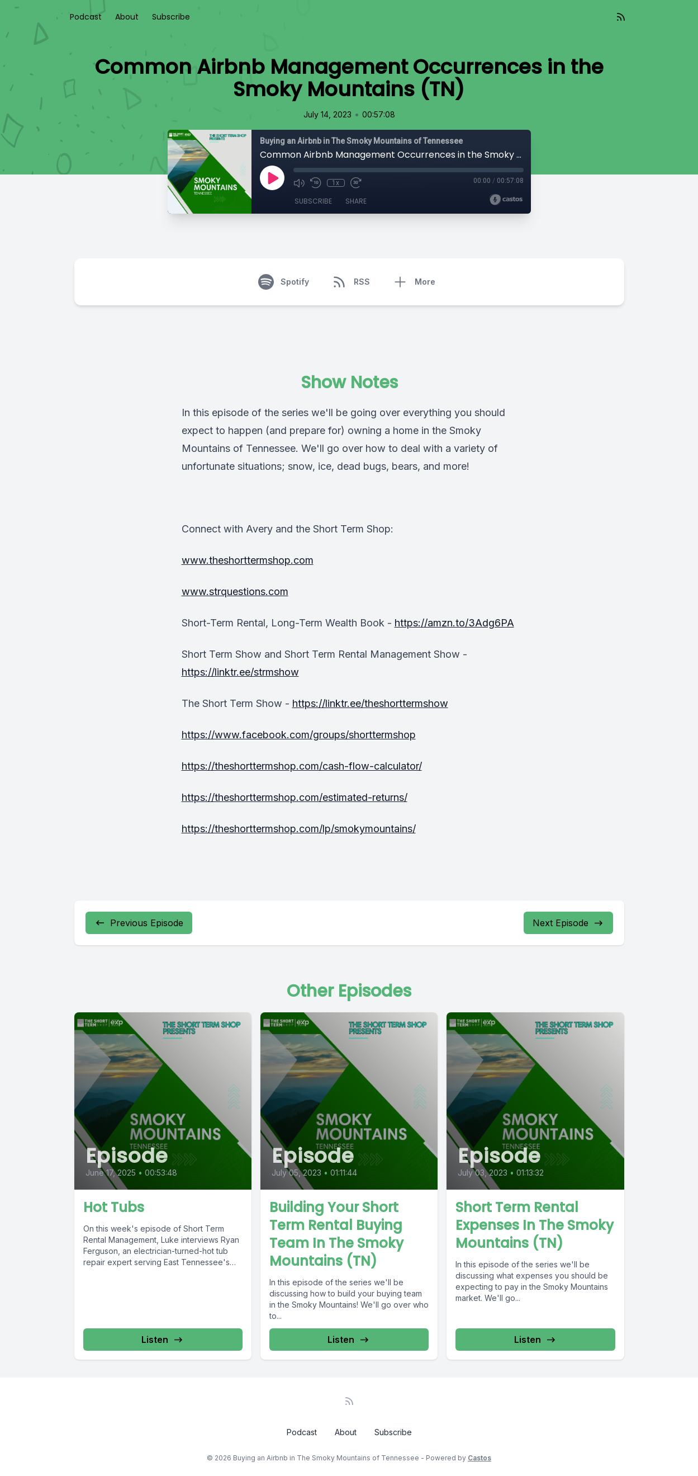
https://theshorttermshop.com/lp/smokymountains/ (299, 828)
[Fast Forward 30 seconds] (356, 182)
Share (356, 201)
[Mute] (299, 183)
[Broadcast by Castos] (506, 199)
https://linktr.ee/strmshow (240, 672)
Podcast (86, 16)
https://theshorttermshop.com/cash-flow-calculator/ (302, 766)
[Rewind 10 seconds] (315, 182)
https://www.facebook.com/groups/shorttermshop (299, 735)
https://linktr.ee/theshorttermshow (370, 703)
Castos (479, 1458)
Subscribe (171, 16)
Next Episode (568, 922)
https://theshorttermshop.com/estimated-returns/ (294, 797)
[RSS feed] (621, 17)
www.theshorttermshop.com (248, 560)
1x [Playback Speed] (335, 183)
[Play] (272, 178)
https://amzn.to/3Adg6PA (454, 623)
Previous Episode (138, 922)
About (127, 16)
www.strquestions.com (235, 591)
